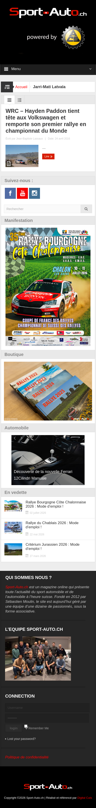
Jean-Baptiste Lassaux (29, 138)
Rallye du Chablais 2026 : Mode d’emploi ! (51, 525)
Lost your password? (21, 739)
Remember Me (39, 728)
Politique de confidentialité (27, 757)
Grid (9, 101)
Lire (48, 156)
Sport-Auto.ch (16, 587)
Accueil (21, 87)
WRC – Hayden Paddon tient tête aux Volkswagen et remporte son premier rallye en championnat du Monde (45, 121)
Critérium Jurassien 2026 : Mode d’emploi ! (52, 546)
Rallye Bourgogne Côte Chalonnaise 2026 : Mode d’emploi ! (55, 504)
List (19, 101)
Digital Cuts (84, 797)
